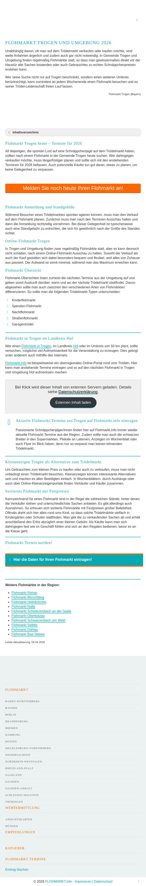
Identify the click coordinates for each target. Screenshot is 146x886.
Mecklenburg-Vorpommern (28, 748)
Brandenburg (16, 721)
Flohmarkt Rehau (24, 593)
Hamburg (13, 734)
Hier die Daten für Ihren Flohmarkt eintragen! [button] (50, 559)
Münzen (11, 826)
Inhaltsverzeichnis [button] (23, 132)
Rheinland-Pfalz (19, 768)
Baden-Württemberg (22, 701)
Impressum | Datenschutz (93, 881)
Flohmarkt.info (15, 363)
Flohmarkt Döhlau (25, 629)
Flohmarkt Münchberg (28, 597)
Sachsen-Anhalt (18, 788)
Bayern (11, 707)
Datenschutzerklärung (78, 391)
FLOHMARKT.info (58, 881)
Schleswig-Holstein (22, 795)
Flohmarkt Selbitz (24, 625)
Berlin (10, 714)
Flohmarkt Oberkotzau (28, 616)
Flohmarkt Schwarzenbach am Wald (38, 620)
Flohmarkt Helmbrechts (29, 602)
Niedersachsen (17, 754)
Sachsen (12, 781)
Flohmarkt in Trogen (36, 346)
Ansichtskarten (18, 819)
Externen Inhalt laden (73, 402)
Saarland (13, 774)
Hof (75, 346)
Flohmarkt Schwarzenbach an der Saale (41, 611)
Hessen (11, 741)
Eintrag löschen (16, 869)
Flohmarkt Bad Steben (28, 634)
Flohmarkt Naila (23, 606)
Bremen (11, 728)
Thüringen (14, 801)
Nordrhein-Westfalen (23, 761)
